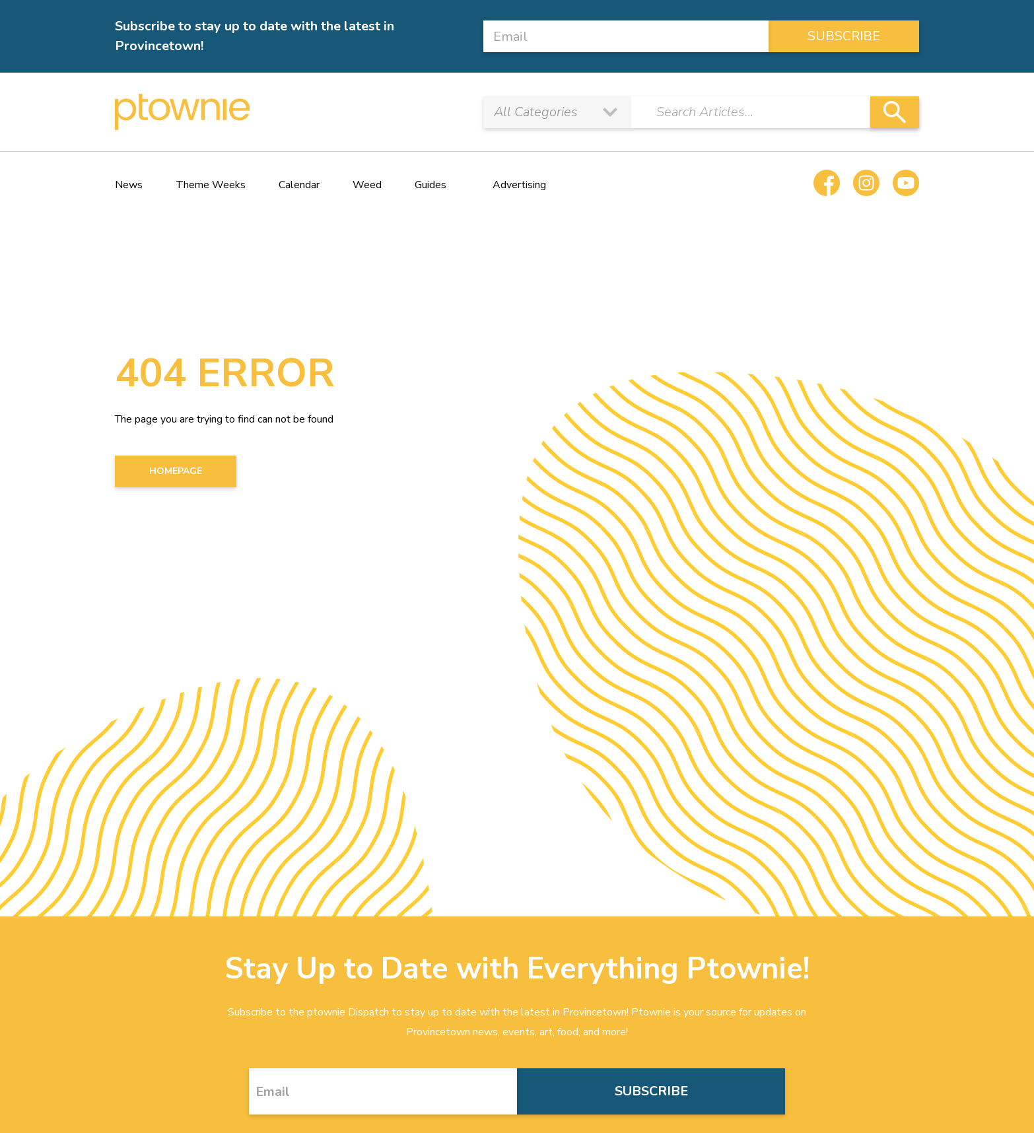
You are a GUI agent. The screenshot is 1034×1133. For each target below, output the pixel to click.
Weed (367, 185)
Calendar (299, 185)
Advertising (519, 185)
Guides (430, 185)
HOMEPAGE (175, 471)
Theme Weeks (211, 185)
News (129, 185)
